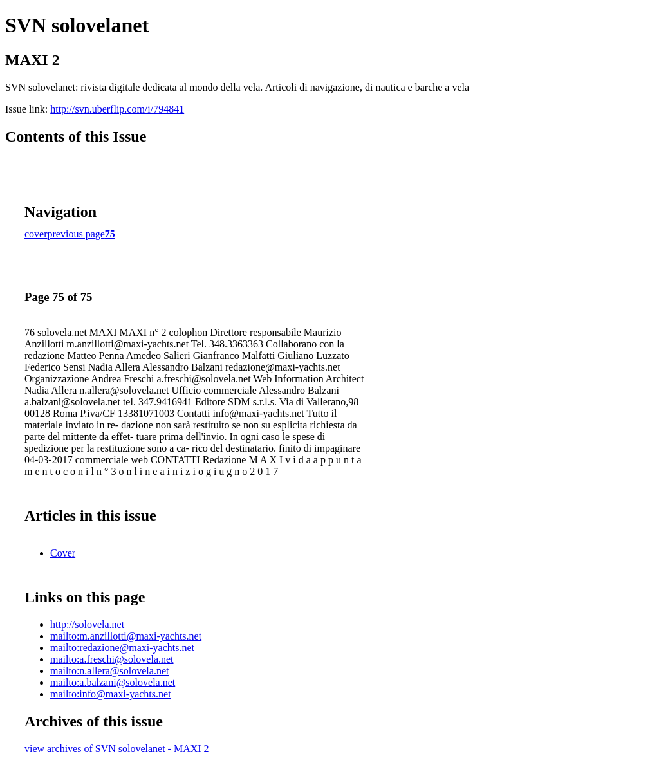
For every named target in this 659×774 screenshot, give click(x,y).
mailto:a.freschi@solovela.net (112, 659)
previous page (76, 233)
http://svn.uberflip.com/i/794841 (117, 109)
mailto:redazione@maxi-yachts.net (122, 647)
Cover (62, 553)
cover (36, 233)
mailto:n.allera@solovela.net (109, 670)
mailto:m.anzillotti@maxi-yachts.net (125, 636)
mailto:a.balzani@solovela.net (112, 682)
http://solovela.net (87, 624)
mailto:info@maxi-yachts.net (110, 693)
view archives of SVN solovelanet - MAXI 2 (116, 748)
